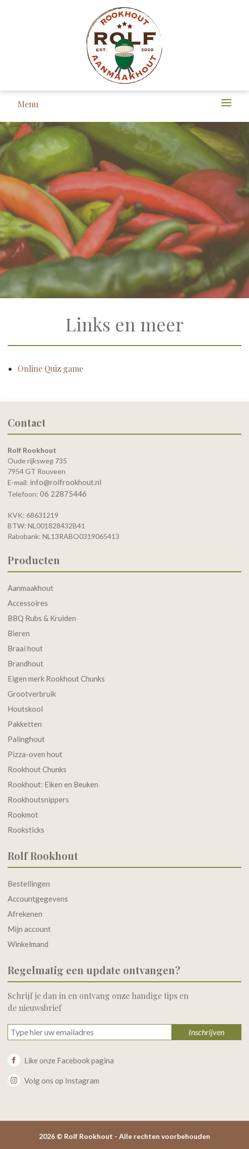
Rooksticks (26, 829)
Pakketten (25, 723)
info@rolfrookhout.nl (65, 482)
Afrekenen (25, 913)
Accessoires (28, 602)
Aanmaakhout (30, 587)
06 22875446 (63, 493)
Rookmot (23, 814)
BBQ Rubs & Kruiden (42, 618)
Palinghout (26, 739)
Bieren (19, 633)
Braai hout (25, 648)
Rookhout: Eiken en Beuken (53, 784)
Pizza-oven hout (35, 754)
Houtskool (25, 708)
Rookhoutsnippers (38, 799)
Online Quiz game (50, 368)
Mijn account (29, 928)
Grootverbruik (32, 693)
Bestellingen (29, 883)
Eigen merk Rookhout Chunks (56, 678)
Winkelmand (28, 944)
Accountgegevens (38, 898)
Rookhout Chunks (37, 769)
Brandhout (25, 663)
